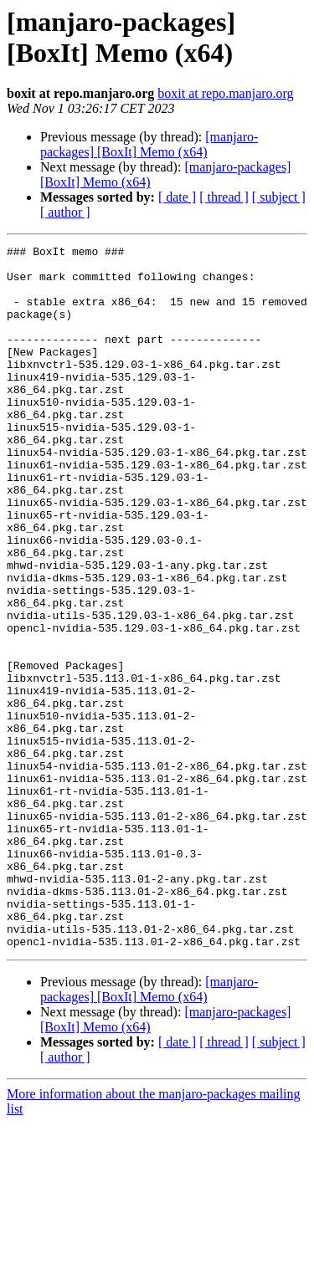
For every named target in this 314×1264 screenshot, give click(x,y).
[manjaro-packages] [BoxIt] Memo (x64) (149, 144)
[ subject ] (279, 197)
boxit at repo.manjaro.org (225, 93)
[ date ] (177, 197)
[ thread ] (224, 197)
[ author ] (65, 212)
